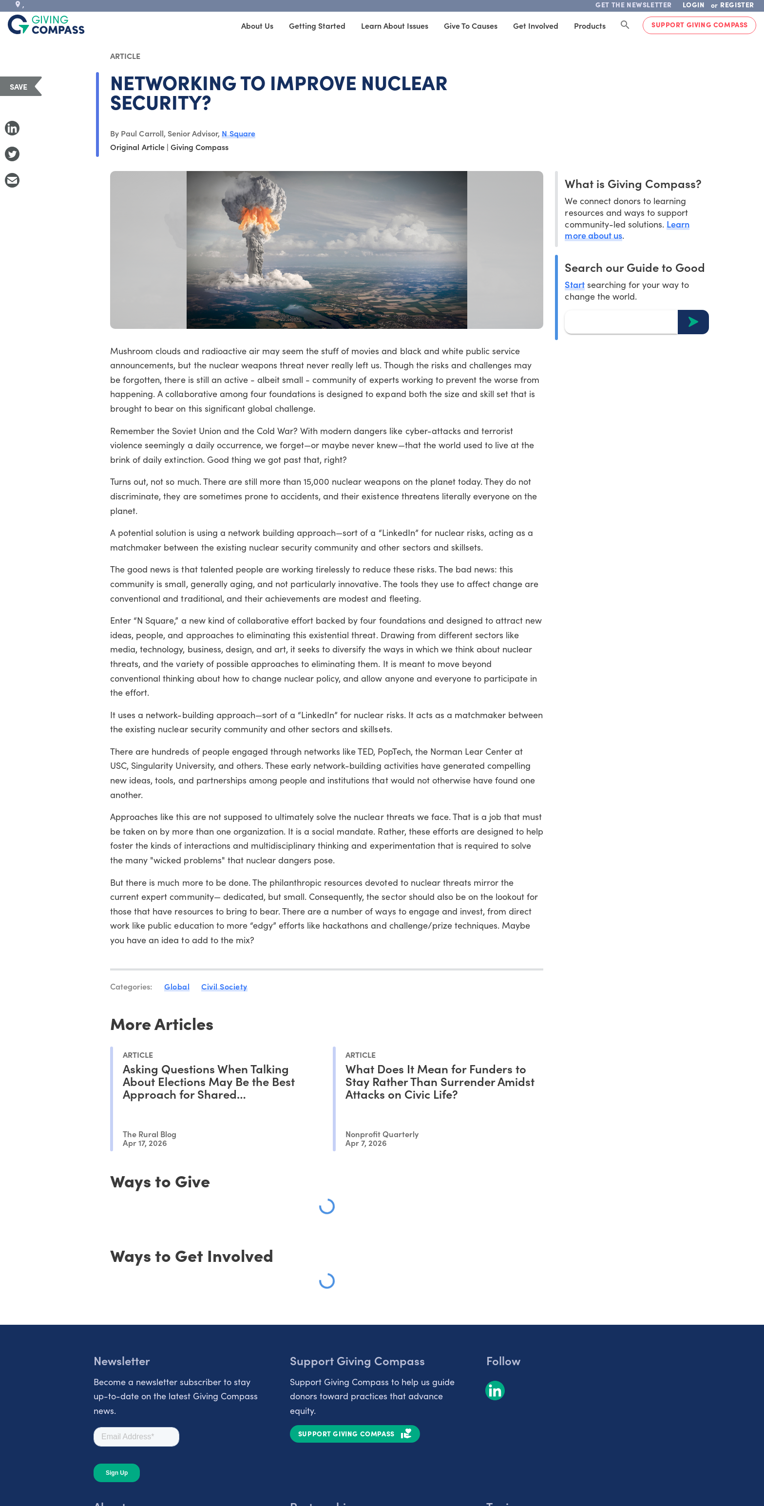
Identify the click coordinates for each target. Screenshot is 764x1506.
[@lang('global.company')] (46, 24)
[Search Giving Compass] (625, 25)
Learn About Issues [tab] (394, 25)
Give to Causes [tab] (470, 25)
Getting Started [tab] (317, 25)
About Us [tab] (257, 25)
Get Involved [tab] (535, 25)
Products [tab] (590, 25)
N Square (238, 133)
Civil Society (224, 986)
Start (574, 284)
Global (177, 986)
